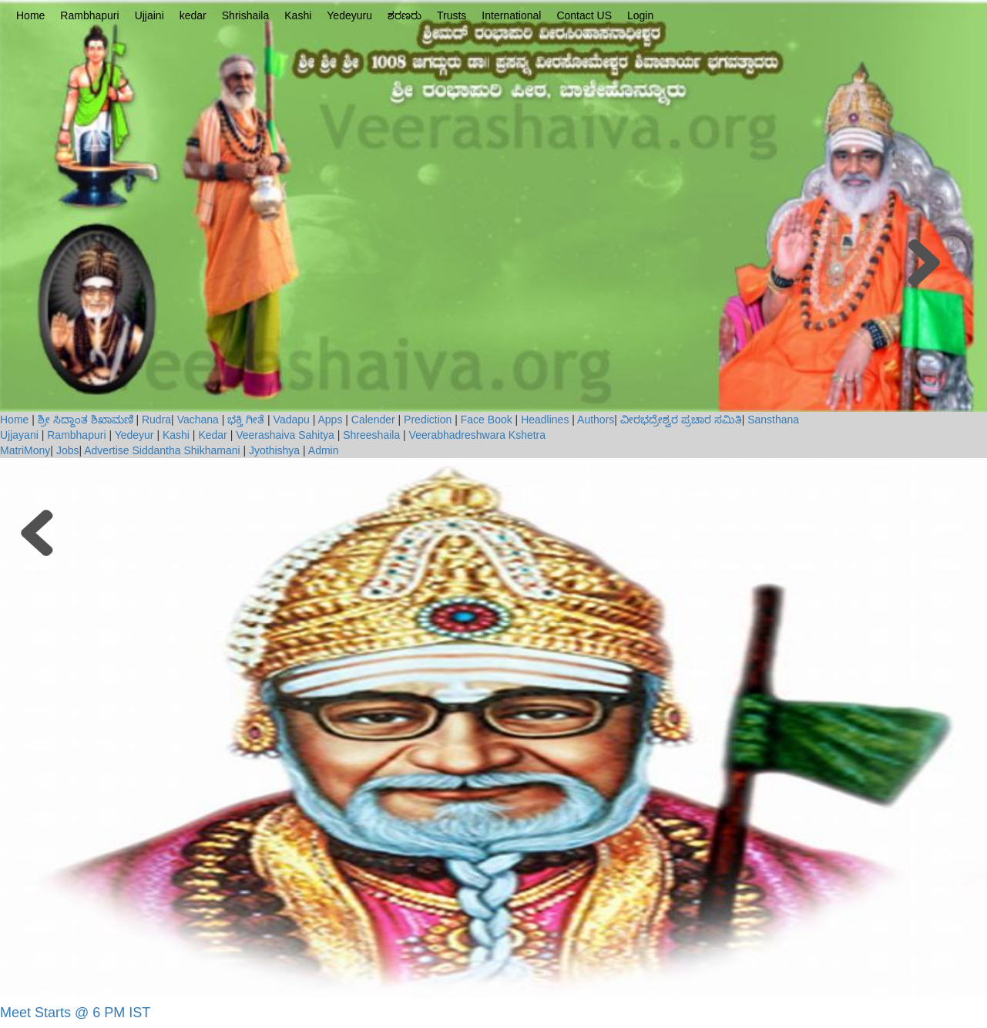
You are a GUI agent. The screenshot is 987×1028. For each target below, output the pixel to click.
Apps (330, 419)
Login (640, 15)
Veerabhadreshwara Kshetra (477, 435)
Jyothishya (274, 450)
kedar (193, 15)
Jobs (67, 450)
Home (30, 15)
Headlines (545, 419)
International (511, 15)
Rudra (156, 419)
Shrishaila (245, 15)
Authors (595, 419)
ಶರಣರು (404, 15)
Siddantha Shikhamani (186, 450)
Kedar (212, 435)
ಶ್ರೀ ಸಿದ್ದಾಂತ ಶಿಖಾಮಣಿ (85, 419)
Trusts (451, 15)
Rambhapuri (89, 15)
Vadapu (292, 419)
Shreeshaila (371, 435)
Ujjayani (21, 435)
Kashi (297, 15)
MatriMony (25, 450)
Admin (323, 450)
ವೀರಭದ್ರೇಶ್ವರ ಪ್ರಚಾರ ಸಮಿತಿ (681, 419)
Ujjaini (149, 15)
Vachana (198, 419)
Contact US (584, 15)
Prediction (428, 419)
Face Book (486, 419)
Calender (373, 419)
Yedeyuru (349, 15)
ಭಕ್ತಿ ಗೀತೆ (245, 419)
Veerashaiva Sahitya (285, 435)
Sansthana (773, 419)
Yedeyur (134, 435)
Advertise (106, 450)
